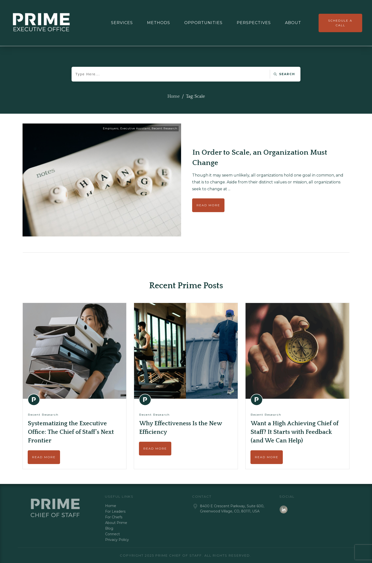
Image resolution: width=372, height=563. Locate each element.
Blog (109, 528)
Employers (111, 128)
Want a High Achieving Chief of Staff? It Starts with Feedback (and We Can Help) (294, 432)
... (229, 189)
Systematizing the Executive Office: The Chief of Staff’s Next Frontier (71, 432)
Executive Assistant (135, 128)
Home (110, 506)
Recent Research (164, 128)
